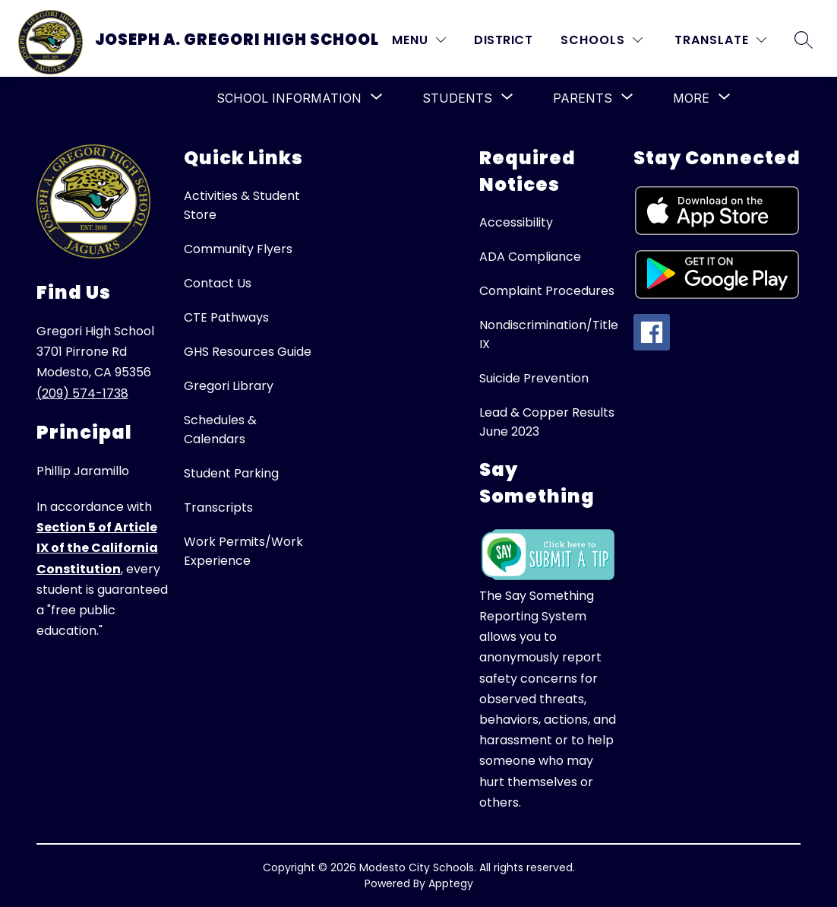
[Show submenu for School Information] (289, 98)
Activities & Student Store (242, 205)
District (503, 40)
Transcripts (218, 507)
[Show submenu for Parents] (582, 98)
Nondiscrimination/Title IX (548, 334)
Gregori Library (228, 386)
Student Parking (231, 473)
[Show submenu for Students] (457, 98)
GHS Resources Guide (247, 351)
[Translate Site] (720, 39)
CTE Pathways (226, 317)
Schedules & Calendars (220, 429)
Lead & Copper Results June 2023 (546, 422)
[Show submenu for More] (691, 98)
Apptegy (450, 883)
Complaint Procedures (546, 291)
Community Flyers (238, 249)
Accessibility (516, 222)
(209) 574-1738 (82, 393)
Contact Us (217, 283)
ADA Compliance (530, 256)
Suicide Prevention (534, 378)
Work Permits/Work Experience (243, 551)
